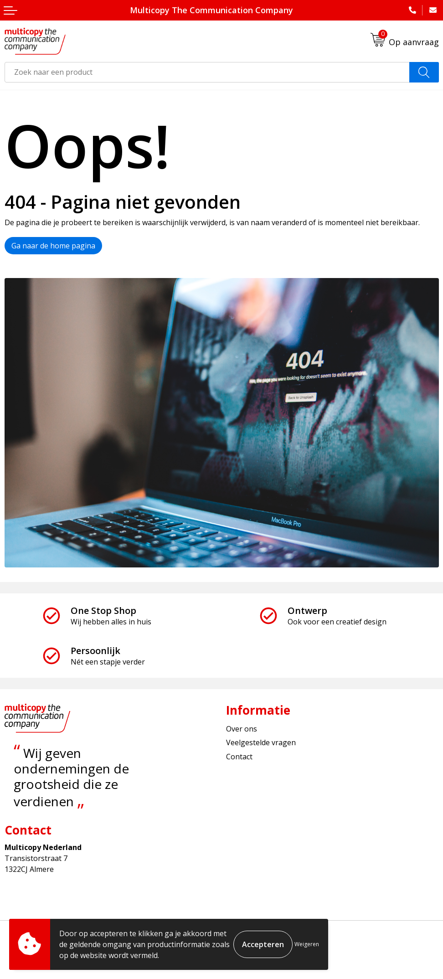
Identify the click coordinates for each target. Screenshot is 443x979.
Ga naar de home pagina (53, 246)
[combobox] (207, 72)
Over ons (241, 729)
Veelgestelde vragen (261, 742)
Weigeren (306, 944)
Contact (239, 757)
